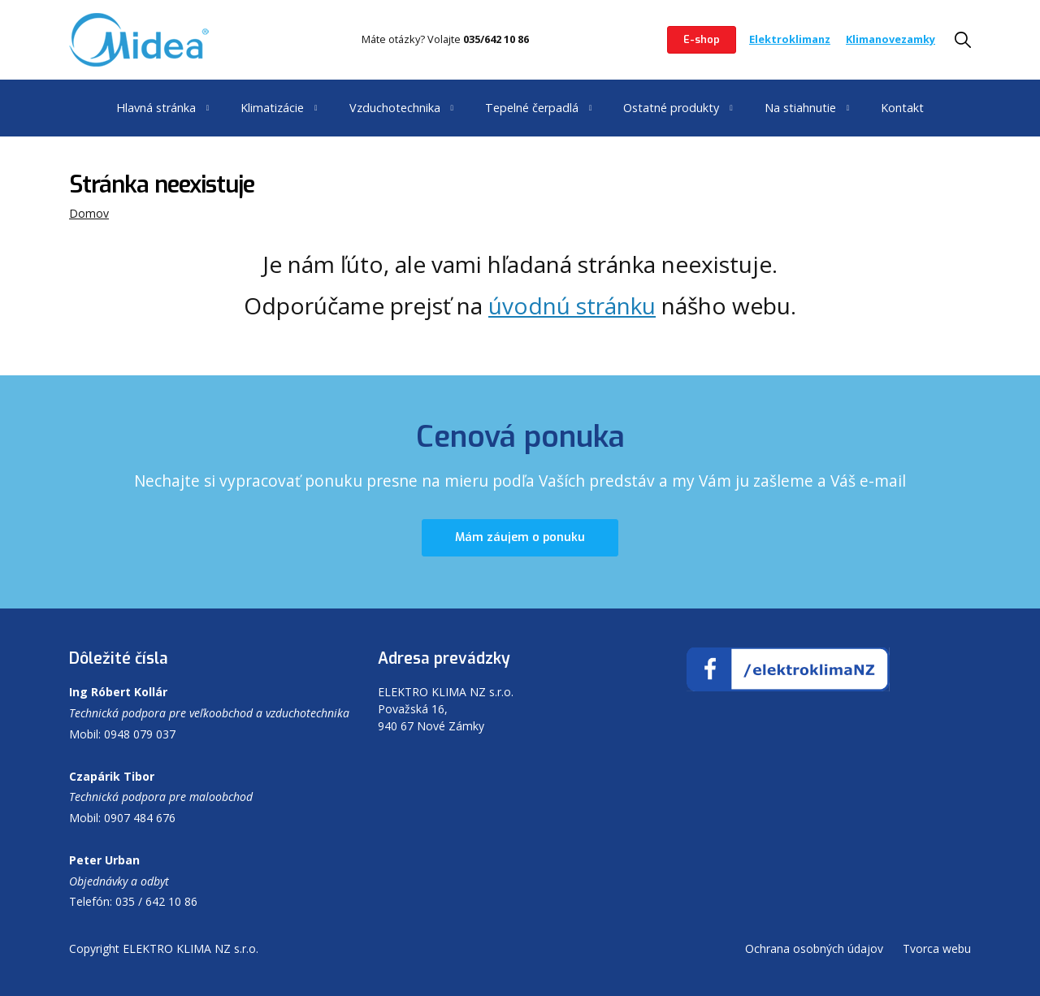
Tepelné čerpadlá (531, 107)
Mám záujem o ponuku (520, 537)
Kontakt (902, 107)
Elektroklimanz (789, 39)
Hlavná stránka (156, 107)
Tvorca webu (937, 948)
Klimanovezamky (890, 39)
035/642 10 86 (496, 39)
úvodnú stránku (572, 305)
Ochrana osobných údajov (814, 948)
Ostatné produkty (671, 107)
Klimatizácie (272, 107)
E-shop (701, 39)
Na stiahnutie (800, 107)
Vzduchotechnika (394, 107)
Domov (89, 213)
